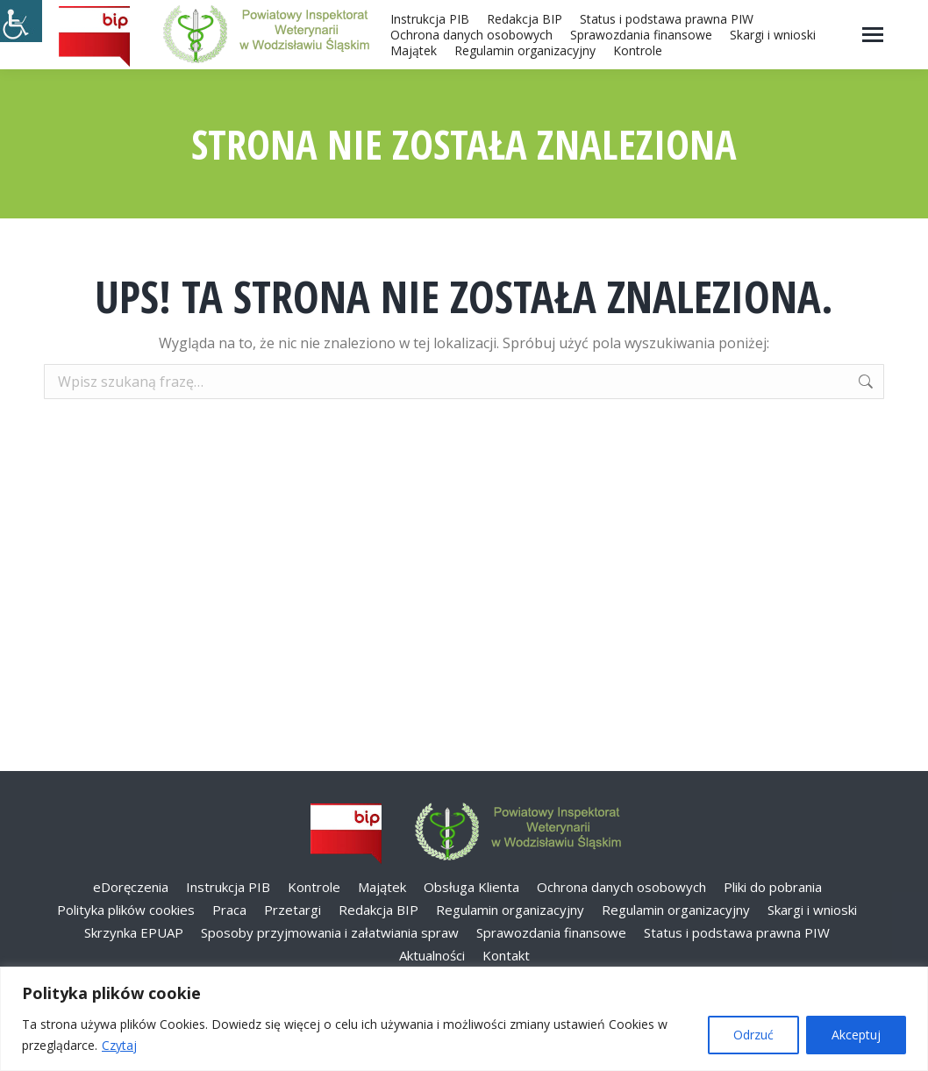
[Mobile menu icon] (872, 35)
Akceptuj (856, 1034)
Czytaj (119, 1045)
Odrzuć (753, 1034)
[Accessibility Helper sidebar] (21, 21)
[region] (464, 1019)
